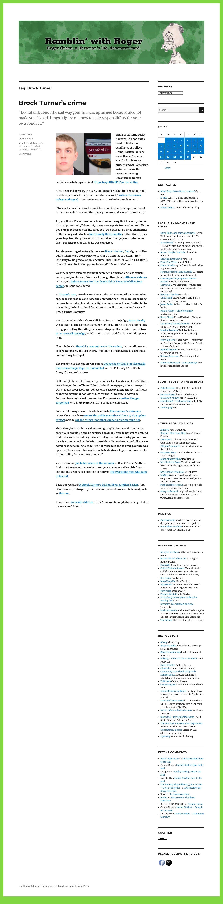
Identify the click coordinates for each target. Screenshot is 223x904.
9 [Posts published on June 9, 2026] (174, 145)
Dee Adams (165, 439)
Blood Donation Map (170, 652)
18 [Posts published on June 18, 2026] (188, 151)
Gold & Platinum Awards (172, 568)
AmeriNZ (164, 430)
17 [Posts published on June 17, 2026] (181, 151)
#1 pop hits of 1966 (179, 794)
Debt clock (165, 681)
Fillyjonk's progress (170, 446)
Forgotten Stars (168, 452)
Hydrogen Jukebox (169, 294)
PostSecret (165, 591)
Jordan (163, 797)
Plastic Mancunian (169, 758)
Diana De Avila (167, 265)
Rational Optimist (169, 349)
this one (64, 493)
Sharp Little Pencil (169, 491)
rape (28, 146)
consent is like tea (82, 502)
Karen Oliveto (167, 317)
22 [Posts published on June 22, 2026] (168, 157)
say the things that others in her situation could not (107, 419)
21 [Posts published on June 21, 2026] (161, 157)
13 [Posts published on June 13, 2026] (201, 145)
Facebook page (167, 394)
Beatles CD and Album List (173, 558)
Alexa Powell (166, 242)
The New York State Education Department (181, 723)
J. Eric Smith (166, 298)
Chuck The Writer (169, 262)
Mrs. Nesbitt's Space (170, 462)
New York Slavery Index (172, 700)
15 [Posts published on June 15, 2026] (168, 151)
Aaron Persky (137, 320)
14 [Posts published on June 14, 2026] (161, 151)
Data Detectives (168, 388)
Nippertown (166, 584)
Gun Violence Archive (171, 526)
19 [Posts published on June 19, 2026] (194, 151)
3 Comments (25, 154)
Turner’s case (67, 294)
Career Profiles (167, 665)
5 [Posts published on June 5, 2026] (194, 140)
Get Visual (165, 285)
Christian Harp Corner (171, 259)
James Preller (166, 304)
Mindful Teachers (169, 330)
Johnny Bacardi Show (171, 459)
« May (167, 168)
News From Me (167, 581)
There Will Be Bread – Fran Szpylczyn (178, 362)
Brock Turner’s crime (52, 103)
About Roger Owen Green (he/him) (177, 191)
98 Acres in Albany (169, 552)
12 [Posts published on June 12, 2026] (194, 145)
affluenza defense (136, 277)
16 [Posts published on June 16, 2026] (174, 151)
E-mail (163, 198)
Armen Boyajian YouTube (172, 252)
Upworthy (165, 736)
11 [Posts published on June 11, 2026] (188, 145)
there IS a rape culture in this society (99, 346)
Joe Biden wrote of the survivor (94, 463)
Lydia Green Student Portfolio (175, 323)
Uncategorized (26, 138)
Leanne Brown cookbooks (173, 691)
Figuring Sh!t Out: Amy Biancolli (176, 272)
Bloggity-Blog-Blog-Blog (173, 433)
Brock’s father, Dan (117, 251)
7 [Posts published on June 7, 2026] (161, 145)
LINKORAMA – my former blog (175, 401)
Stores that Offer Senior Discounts (177, 717)
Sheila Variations (168, 610)
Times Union (36, 149)
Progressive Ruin (168, 594)
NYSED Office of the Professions (176, 710)
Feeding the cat (195, 804)
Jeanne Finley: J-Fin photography (176, 311)
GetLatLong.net (168, 684)
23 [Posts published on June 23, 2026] (174, 157)
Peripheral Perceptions (171, 485)
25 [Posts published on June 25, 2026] (188, 157)
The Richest (166, 620)
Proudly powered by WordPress (73, 886)
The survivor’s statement (125, 411)
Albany (163, 642)
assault (22, 143)
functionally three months (105, 234)
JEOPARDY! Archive (169, 398)
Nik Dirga (165, 475)
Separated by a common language (176, 604)
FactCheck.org (167, 520)
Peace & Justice (167, 340)
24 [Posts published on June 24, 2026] (181, 157)
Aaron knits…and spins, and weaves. (178, 233)
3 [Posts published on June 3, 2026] (181, 140)
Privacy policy (167, 207)
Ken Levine (165, 578)
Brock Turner (33, 143)
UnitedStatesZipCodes (171, 730)
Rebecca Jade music (170, 356)
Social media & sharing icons (94, 901)
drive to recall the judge (70, 333)
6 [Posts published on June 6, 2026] (201, 140)
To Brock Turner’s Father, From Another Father (108, 484)
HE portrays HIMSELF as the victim (116, 182)
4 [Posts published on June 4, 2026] (187, 140)
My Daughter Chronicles (172, 472)
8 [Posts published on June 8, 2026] (168, 145)
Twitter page (166, 407)
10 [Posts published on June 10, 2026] (181, 145)
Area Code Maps (168, 645)
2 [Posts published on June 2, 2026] (174, 140)
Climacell (164, 668)
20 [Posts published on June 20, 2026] (201, 151)
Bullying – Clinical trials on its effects (178, 658)
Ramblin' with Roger (29, 886)
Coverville (165, 565)
